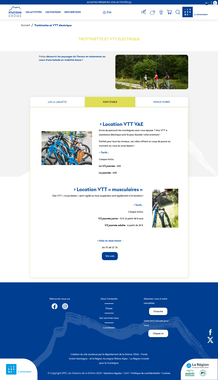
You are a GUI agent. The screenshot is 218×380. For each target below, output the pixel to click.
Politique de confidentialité (145, 373)
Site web (109, 256)
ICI (130, 2)
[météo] (144, 12)
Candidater (109, 327)
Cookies (166, 373)
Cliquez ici (158, 333)
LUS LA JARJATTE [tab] (57, 102)
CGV (126, 373)
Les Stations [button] (53, 12)
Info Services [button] (72, 12)
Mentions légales (113, 373)
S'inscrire (158, 311)
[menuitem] (144, 12)
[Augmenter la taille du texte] (208, 3)
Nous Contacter (109, 298)
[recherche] (178, 12)
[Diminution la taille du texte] (215, 3)
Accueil (25, 25)
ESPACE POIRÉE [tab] (161, 102)
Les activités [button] (34, 12)
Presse (109, 308)
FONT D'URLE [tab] (110, 102)
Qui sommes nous (109, 318)
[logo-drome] (195, 12)
